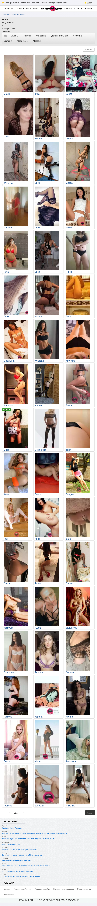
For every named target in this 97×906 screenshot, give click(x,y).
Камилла (8, 627)
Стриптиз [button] (78, 36)
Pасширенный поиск (27, 8)
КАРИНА (8, 183)
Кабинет (89, 8)
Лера (37, 227)
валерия (39, 805)
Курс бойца (6, 14)
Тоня (6, 136)
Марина (8, 227)
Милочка (70, 361)
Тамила (8, 716)
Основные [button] (42, 36)
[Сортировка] (89, 50)
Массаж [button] (37, 41)
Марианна (9, 361)
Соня (6, 316)
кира (37, 94)
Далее (17, 813)
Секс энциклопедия (18, 14)
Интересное (8, 895)
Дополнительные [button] (60, 36)
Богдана (70, 672)
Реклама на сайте (73, 8)
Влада (69, 583)
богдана (70, 494)
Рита (6, 272)
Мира (6, 450)
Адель (38, 627)
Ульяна (38, 138)
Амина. (69, 716)
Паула (38, 494)
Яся (6, 539)
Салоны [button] (15, 36)
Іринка (69, 138)
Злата (69, 94)
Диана (69, 227)
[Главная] (46, 8)
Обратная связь (84, 889)
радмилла (71, 627)
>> (25, 813)
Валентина (9, 672)
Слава (69, 183)
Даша (69, 405)
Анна (6, 494)
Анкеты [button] (28, 36)
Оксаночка (40, 450)
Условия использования (63, 889)
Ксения (38, 405)
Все (5, 36)
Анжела (39, 672)
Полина (8, 805)
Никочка (70, 805)
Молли (38, 316)
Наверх (90, 813)
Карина (38, 716)
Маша (7, 94)
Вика (37, 183)
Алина (38, 583)
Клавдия (39, 361)
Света (7, 761)
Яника (69, 272)
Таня (68, 450)
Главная (9, 8)
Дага (68, 539)
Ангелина (71, 761)
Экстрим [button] (9, 41)
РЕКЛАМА (8, 883)
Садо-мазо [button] (23, 41)
